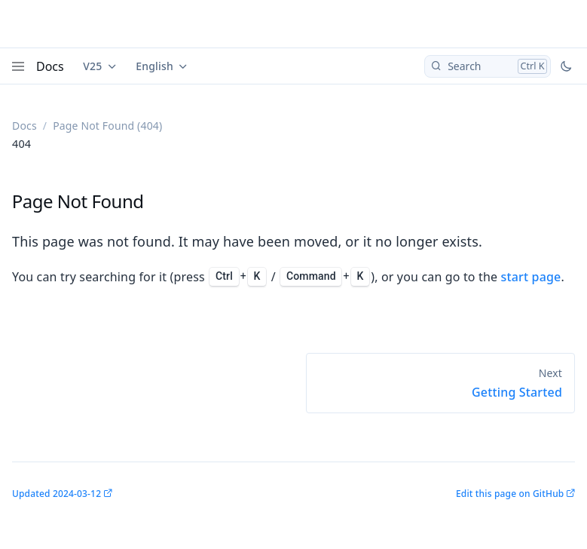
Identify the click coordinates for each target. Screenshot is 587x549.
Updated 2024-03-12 (56, 493)
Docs (50, 66)
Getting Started (517, 392)
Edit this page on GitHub (510, 493)
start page (531, 276)
